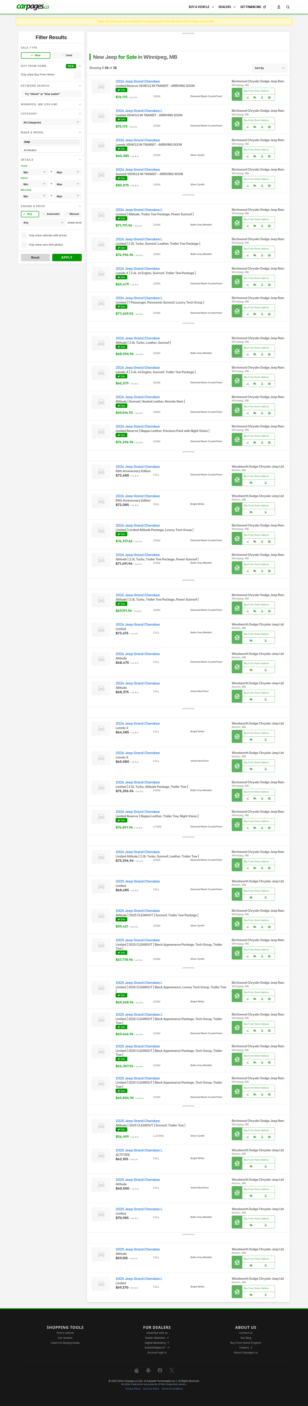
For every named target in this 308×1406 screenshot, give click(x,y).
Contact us (245, 1332)
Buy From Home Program (245, 1342)
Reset (35, 257)
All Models (51, 150)
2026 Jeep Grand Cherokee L (139, 111)
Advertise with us (157, 1332)
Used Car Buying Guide (65, 1342)
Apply (67, 257)
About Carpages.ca (246, 1352)
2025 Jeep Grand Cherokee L (139, 983)
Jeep (51, 141)
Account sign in (157, 1352)
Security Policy (151, 1388)
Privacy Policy (132, 1388)
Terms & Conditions (172, 1388)
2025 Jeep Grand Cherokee (138, 881)
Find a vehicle (65, 1332)
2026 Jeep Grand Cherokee (138, 81)
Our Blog (246, 1337)
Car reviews (65, 1337)
